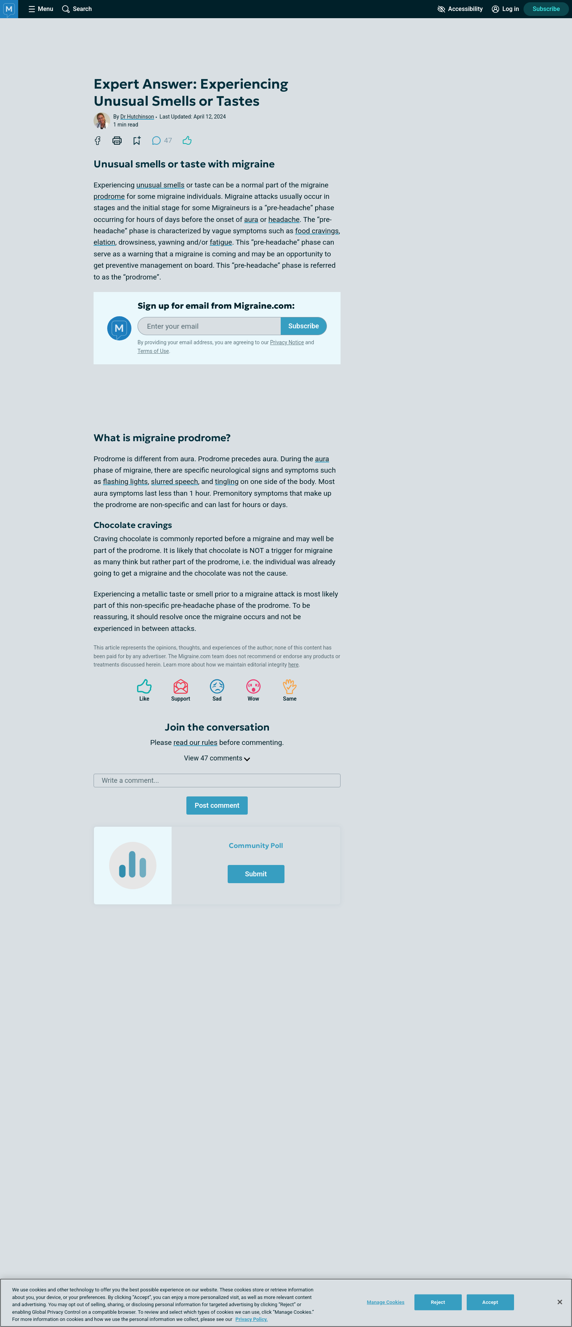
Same (286, 690)
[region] (286, 1303)
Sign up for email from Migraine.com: (216, 306)
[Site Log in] (505, 9)
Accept (490, 1302)
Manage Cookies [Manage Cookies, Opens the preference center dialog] (386, 1302)
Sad (213, 690)
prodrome (109, 196)
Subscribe (303, 326)
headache (283, 219)
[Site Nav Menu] (41, 9)
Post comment (217, 805)
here (293, 665)
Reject (438, 1302)
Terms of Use (153, 351)
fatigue (221, 242)
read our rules (195, 742)
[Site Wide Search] (77, 9)
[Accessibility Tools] (460, 9)
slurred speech (174, 481)
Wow (249, 690)
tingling (226, 481)
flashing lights (125, 481)
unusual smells (160, 185)
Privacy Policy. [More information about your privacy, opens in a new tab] (252, 1319)
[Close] (560, 1302)
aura (251, 219)
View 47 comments (217, 758)
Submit (256, 874)
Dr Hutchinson (137, 117)
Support (178, 690)
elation (104, 242)
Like (140, 690)
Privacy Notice (287, 342)
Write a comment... (130, 780)
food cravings (317, 230)
